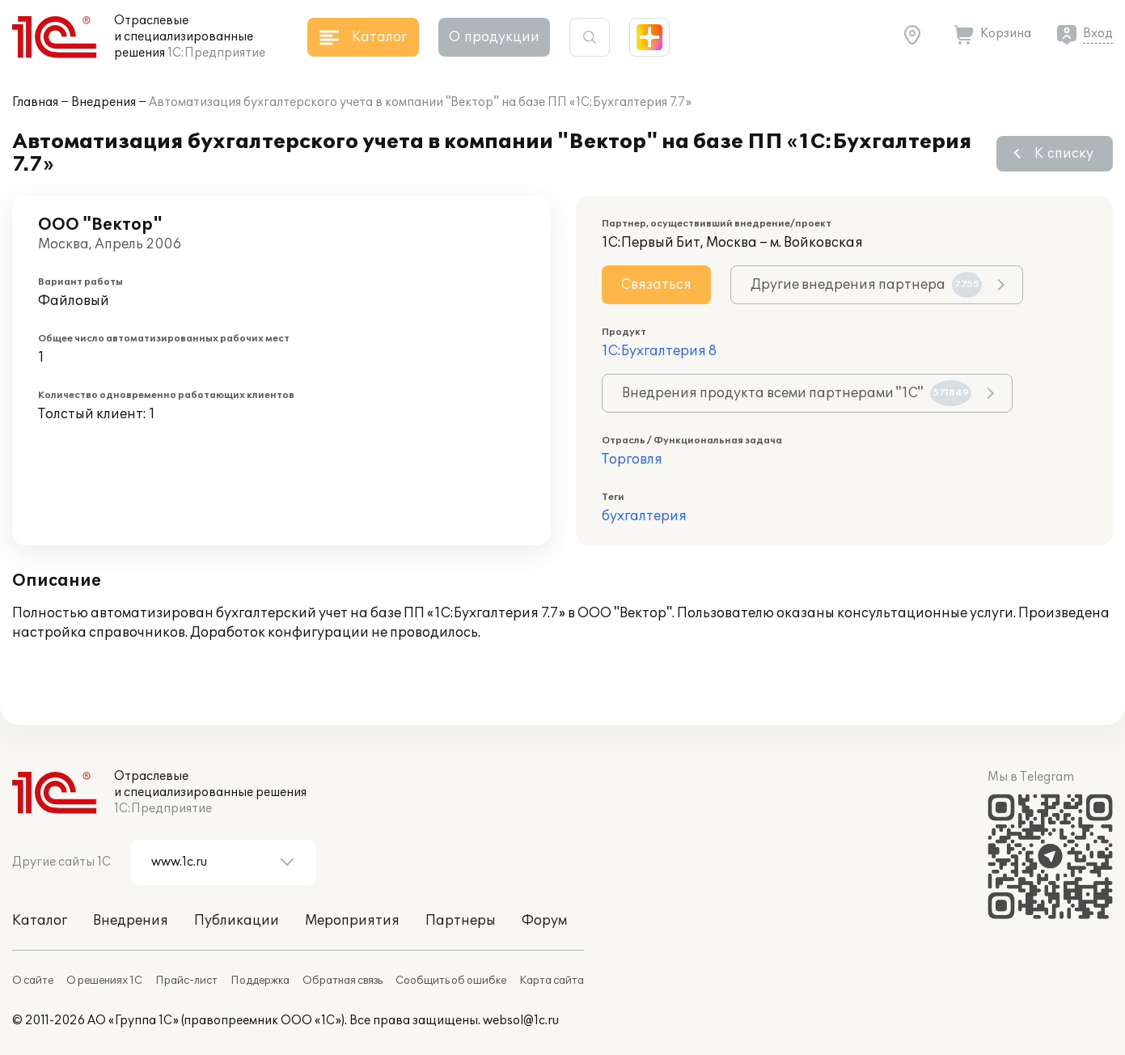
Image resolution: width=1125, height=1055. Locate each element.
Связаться (656, 285)
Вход (1098, 33)
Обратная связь (342, 980)
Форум (544, 921)
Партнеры (460, 921)
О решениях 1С (104, 980)
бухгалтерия (644, 516)
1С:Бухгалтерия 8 (659, 351)
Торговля (632, 459)
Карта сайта (551, 980)
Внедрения (103, 102)
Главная (35, 102)
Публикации (236, 921)
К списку (1063, 154)
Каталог (39, 921)
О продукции (494, 37)
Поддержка (260, 980)
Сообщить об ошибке (450, 980)
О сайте (32, 980)
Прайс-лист (186, 980)
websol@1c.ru (521, 1020)
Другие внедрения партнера (866, 285)
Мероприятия (352, 921)
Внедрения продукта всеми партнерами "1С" (796, 393)
